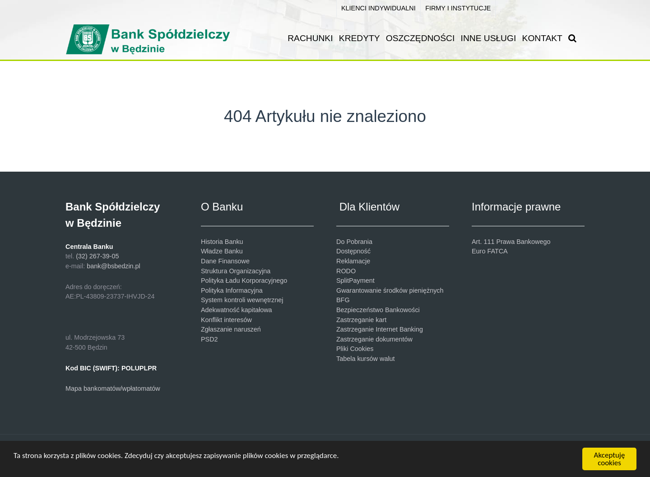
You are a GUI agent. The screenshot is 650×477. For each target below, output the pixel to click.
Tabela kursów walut (365, 358)
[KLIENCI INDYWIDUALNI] (378, 8)
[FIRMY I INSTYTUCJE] (458, 8)
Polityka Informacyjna (232, 290)
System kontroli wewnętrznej (242, 300)
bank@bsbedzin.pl (113, 266)
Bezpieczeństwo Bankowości (378, 309)
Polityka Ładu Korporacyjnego (244, 280)
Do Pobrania (354, 241)
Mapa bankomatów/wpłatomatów (112, 388)
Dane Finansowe (225, 261)
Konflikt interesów (226, 319)
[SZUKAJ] (574, 38)
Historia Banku (222, 241)
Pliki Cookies (354, 348)
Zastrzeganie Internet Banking (379, 329)
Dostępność (353, 251)
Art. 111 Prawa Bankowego (511, 241)
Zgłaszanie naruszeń (231, 329)
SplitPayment (355, 280)
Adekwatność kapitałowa (236, 309)
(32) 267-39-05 (97, 256)
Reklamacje (353, 261)
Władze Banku (222, 251)
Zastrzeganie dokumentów (374, 339)
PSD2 (209, 339)
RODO (346, 271)
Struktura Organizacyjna (235, 271)
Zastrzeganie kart (361, 319)
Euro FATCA (490, 251)
